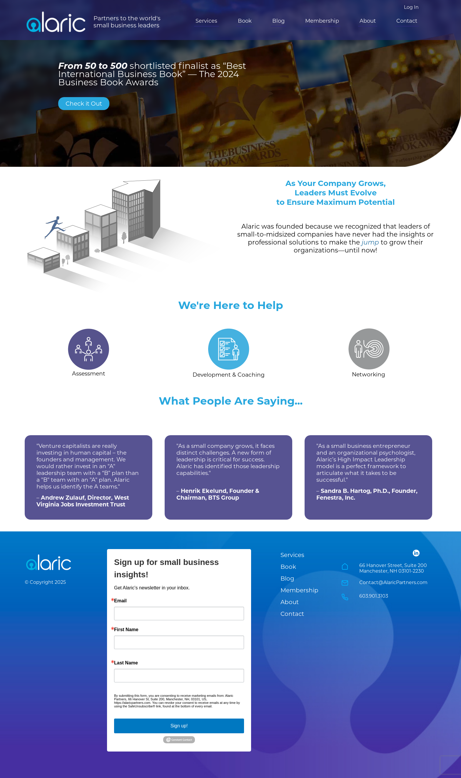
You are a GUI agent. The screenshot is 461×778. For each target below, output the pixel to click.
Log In (411, 7)
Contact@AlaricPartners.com (393, 582)
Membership (322, 21)
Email (120, 601)
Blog (278, 21)
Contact (406, 21)
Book (245, 21)
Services (206, 21)
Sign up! (179, 725)
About (368, 21)
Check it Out (84, 103)
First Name (126, 629)
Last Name (126, 663)
